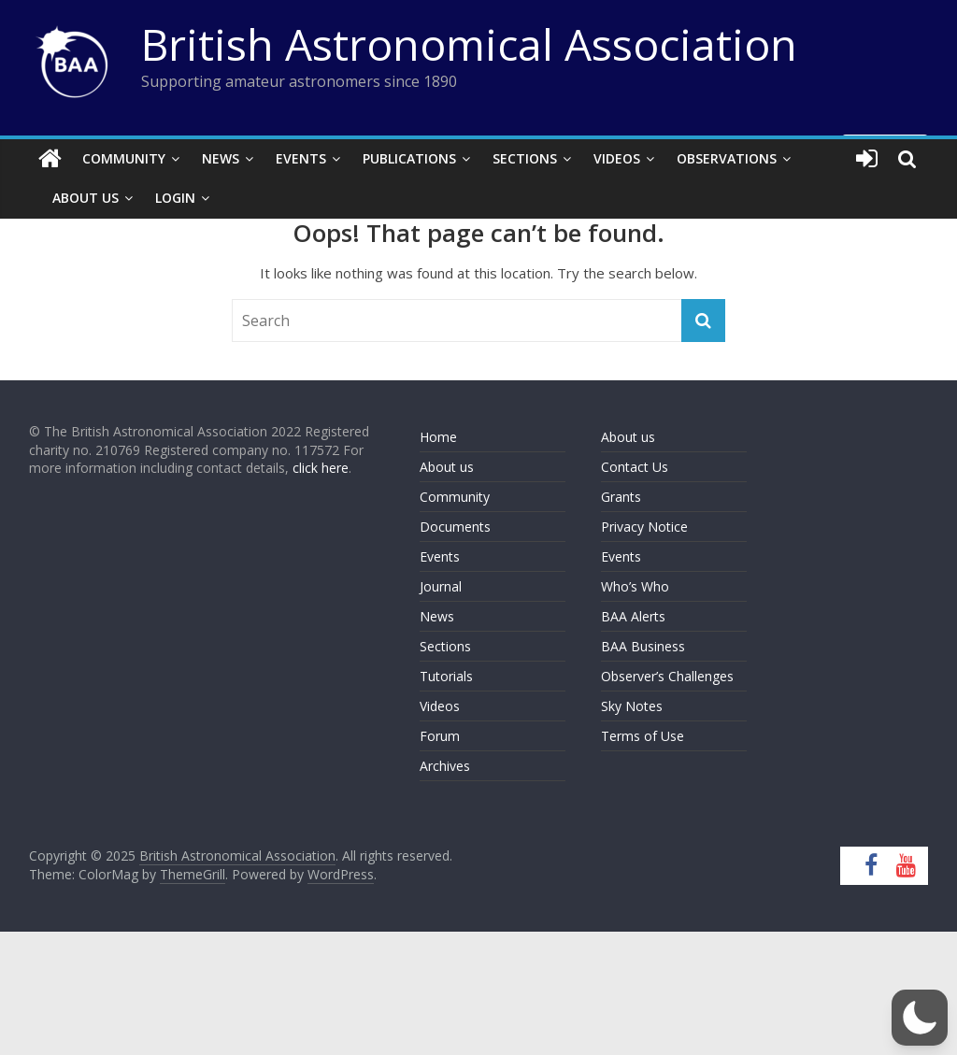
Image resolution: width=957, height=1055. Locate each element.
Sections (525, 158)
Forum (440, 736)
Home (438, 437)
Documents (455, 526)
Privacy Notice (644, 526)
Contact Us (634, 467)
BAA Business (643, 646)
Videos (616, 158)
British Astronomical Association (469, 44)
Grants (621, 497)
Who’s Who (635, 586)
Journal (441, 586)
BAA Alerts (633, 616)
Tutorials (446, 676)
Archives (445, 766)
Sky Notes (632, 706)
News (220, 158)
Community (123, 158)
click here (321, 468)
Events (301, 158)
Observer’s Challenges (667, 676)
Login (175, 198)
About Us (85, 198)
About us (447, 467)
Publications (409, 158)
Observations (727, 158)
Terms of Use (642, 736)
